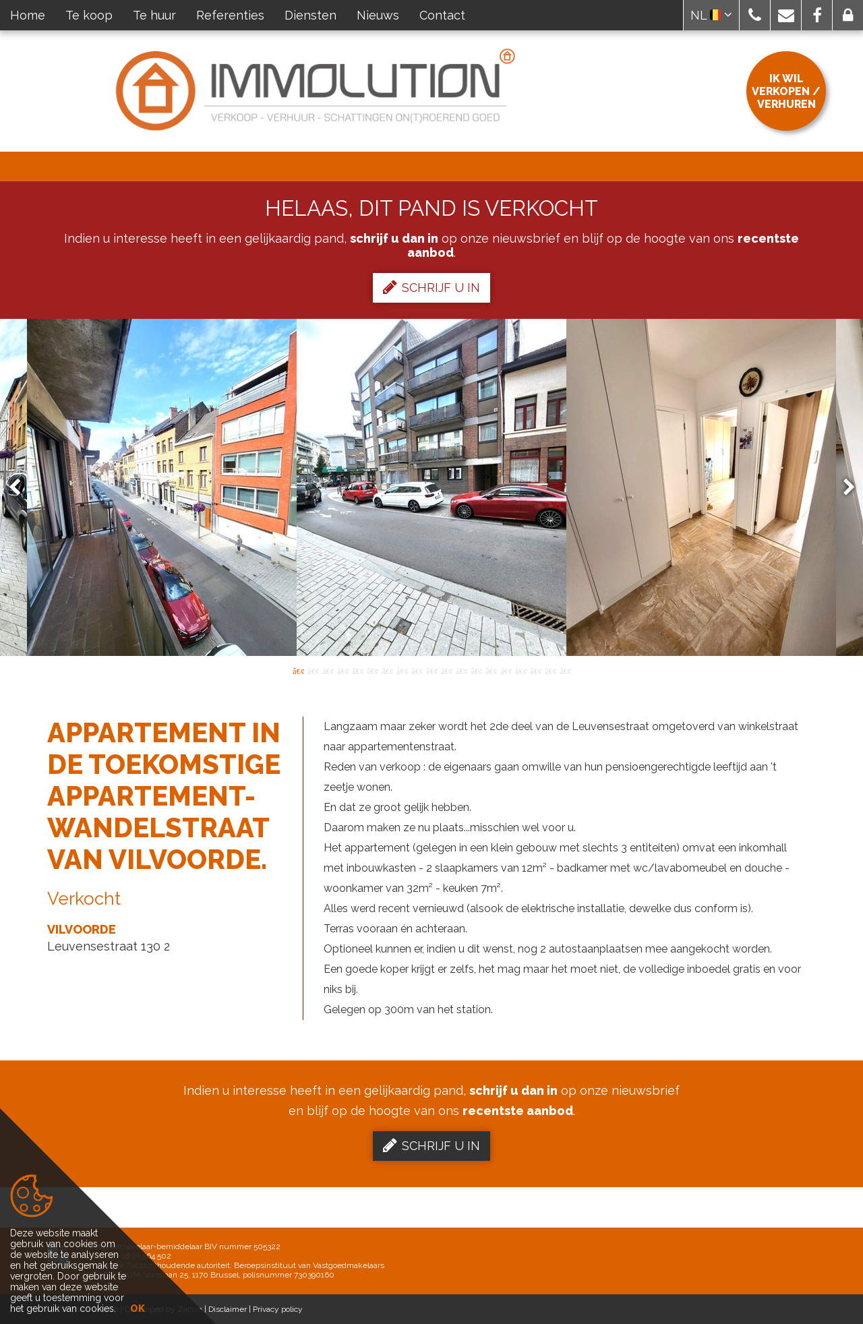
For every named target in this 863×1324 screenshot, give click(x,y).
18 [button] (550, 670)
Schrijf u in (431, 287)
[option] (431, 487)
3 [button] (328, 670)
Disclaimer (227, 1309)
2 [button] (313, 670)
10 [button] (431, 670)
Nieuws (378, 15)
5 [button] (357, 670)
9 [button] (417, 670)
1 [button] (298, 670)
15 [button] (506, 670)
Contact (442, 15)
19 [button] (565, 670)
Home (27, 15)
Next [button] (843, 487)
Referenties (230, 15)
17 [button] (535, 670)
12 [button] (461, 670)
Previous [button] (21, 487)
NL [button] (711, 15)
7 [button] (387, 670)
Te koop (89, 15)
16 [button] (520, 670)
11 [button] (446, 670)
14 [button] (491, 670)
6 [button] (372, 670)
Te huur (154, 15)
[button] (755, 15)
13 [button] (476, 670)
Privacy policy (278, 1309)
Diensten (310, 15)
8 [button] (402, 670)
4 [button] (342, 670)
